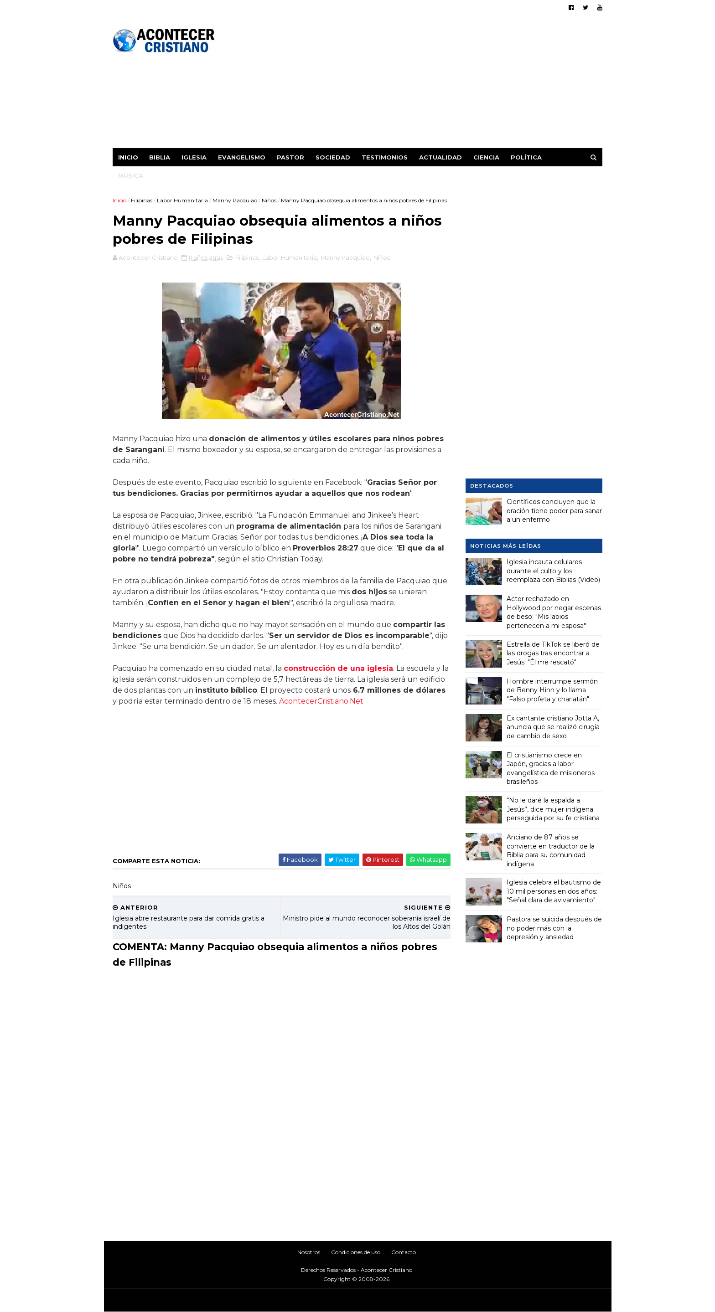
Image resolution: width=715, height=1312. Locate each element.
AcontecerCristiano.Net (353, 721)
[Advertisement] (436, 84)
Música (131, 175)
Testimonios (385, 157)
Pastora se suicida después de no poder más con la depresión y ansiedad (554, 928)
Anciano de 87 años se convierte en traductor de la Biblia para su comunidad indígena (551, 850)
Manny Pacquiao (235, 200)
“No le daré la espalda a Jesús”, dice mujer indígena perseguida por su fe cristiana (553, 809)
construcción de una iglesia (339, 688)
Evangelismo (242, 157)
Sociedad (333, 157)
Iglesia (194, 157)
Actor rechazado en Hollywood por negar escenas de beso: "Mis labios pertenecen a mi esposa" (554, 612)
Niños (269, 200)
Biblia (160, 157)
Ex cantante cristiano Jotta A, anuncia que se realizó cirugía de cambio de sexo (553, 727)
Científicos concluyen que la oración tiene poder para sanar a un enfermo (554, 511)
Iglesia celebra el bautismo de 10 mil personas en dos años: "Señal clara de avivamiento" (554, 891)
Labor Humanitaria (182, 200)
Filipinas (142, 200)
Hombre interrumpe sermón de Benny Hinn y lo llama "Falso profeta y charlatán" (552, 690)
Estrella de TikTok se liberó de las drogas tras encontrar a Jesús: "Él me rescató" (553, 653)
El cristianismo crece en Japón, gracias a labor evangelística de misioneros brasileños (551, 768)
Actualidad (441, 157)
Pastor (291, 157)
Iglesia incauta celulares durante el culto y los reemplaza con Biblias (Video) (553, 571)
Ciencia (487, 157)
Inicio (129, 157)
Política (526, 157)
